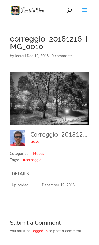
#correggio (32, 160)
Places (38, 153)
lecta (19, 56)
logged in (40, 231)
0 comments (62, 56)
